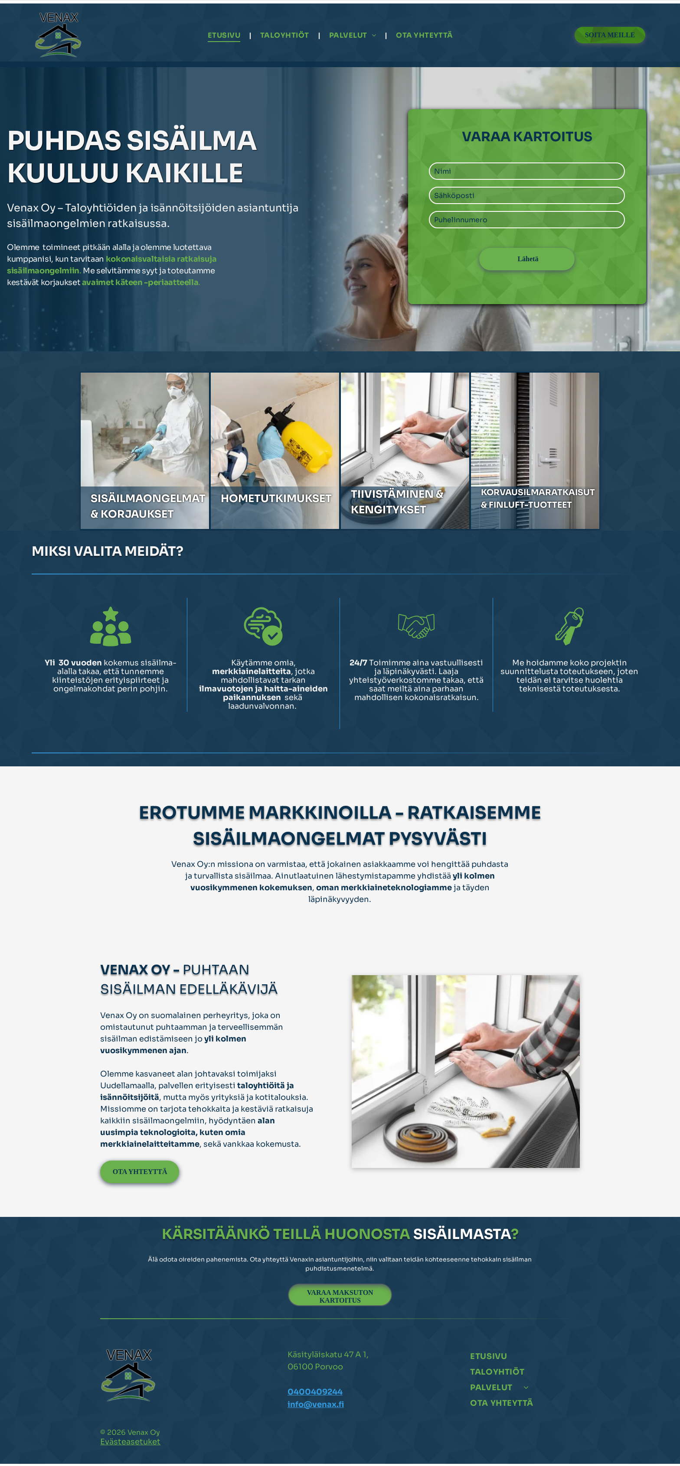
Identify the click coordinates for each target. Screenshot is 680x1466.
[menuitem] (225, 36)
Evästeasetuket (130, 1444)
